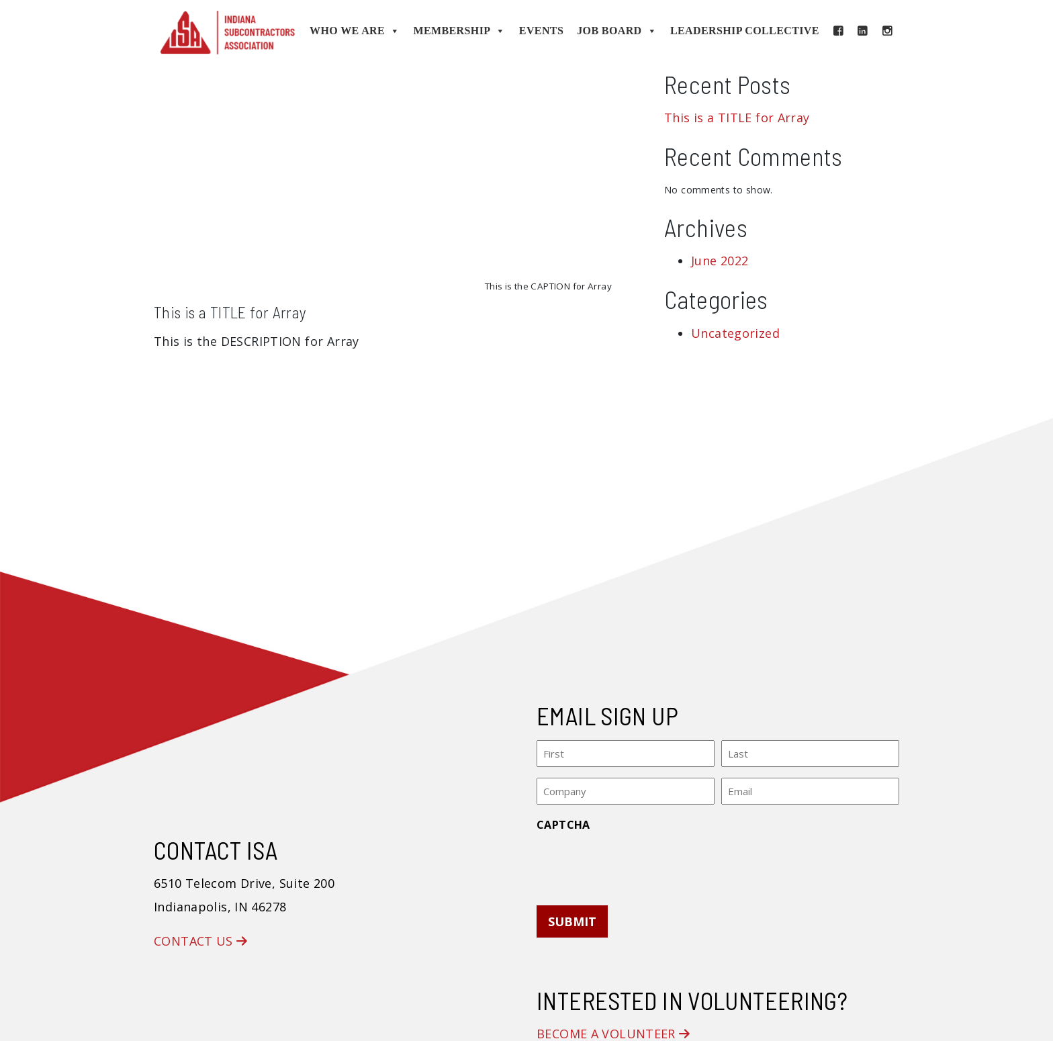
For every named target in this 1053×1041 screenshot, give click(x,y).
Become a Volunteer (613, 1032)
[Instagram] (887, 31)
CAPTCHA (563, 822)
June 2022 (719, 261)
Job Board (617, 31)
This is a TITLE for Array (230, 312)
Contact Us (201, 939)
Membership (459, 31)
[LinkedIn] (862, 31)
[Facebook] (838, 31)
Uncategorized (735, 333)
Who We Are (355, 31)
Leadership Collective (744, 30)
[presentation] (639, 862)
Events (541, 30)
